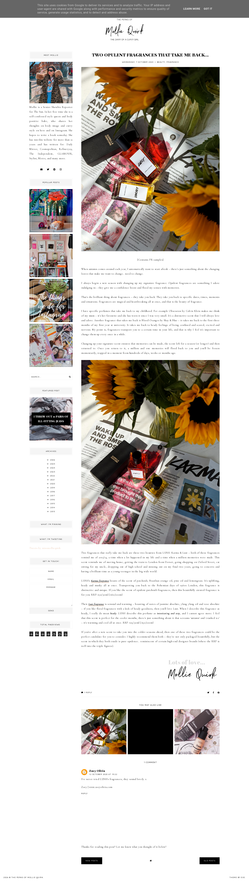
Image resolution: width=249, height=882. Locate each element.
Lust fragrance (96, 604)
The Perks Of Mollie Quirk (27, 877)
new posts (92, 861)
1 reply (86, 692)
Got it (208, 8)
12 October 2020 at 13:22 (103, 774)
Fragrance (173, 62)
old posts (209, 861)
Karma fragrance (100, 580)
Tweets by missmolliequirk (45, 548)
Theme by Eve (237, 877)
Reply (84, 793)
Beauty (161, 62)
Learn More (191, 8)
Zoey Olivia (97, 771)
